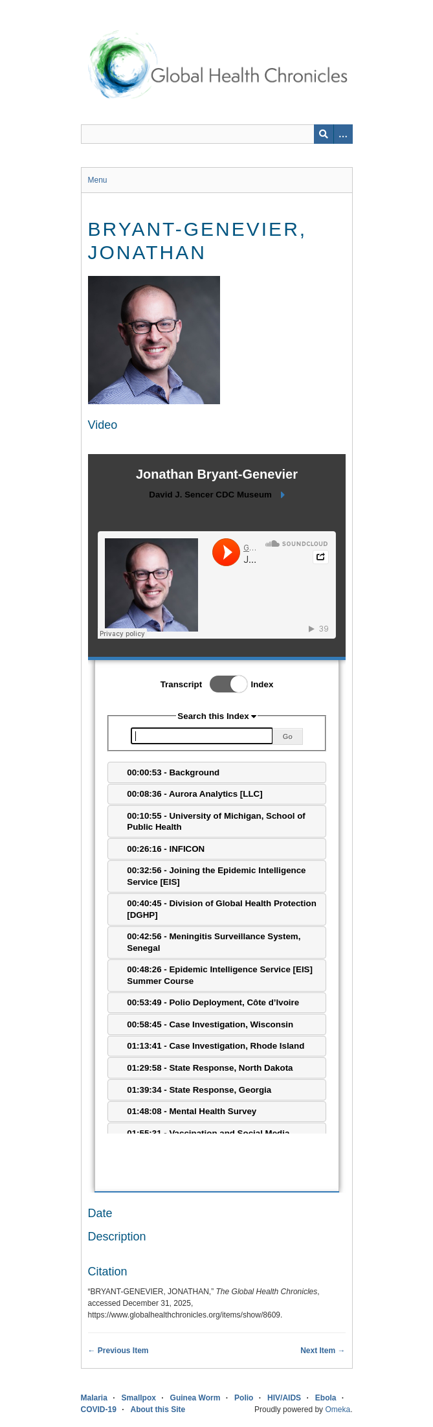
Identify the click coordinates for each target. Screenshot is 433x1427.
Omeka (337, 1409)
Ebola (326, 1397)
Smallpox (139, 1397)
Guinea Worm (195, 1397)
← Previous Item (118, 1350)
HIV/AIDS (284, 1397)
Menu (97, 180)
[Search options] (343, 134)
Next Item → (322, 1350)
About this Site (158, 1409)
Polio (243, 1397)
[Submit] (323, 134)
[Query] (217, 134)
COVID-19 (99, 1409)
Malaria (94, 1397)
